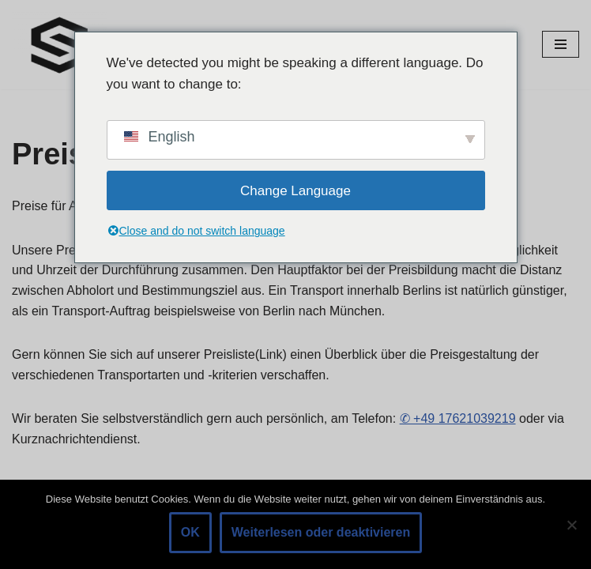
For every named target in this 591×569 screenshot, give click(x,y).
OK (190, 532)
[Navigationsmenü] (560, 44)
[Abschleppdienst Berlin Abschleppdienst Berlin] (59, 44)
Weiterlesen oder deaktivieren (321, 532)
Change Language (295, 190)
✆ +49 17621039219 (458, 418)
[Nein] (571, 525)
